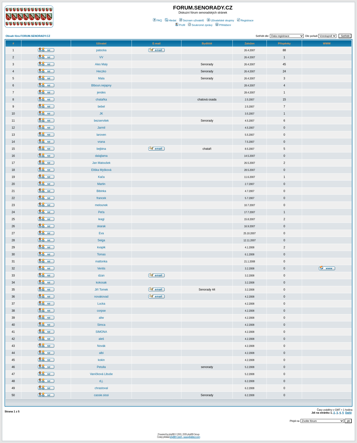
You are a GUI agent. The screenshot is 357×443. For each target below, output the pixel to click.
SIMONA (101, 332)
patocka (101, 50)
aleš (101, 339)
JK (101, 113)
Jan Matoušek (101, 163)
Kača (101, 177)
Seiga (101, 240)
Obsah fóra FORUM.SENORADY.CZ (28, 35)
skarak (101, 226)
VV (101, 57)
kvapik (101, 247)
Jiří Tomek (101, 289)
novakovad (101, 296)
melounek (101, 205)
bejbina (101, 148)
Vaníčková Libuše (101, 374)
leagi (101, 219)
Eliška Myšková (101, 170)
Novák (101, 346)
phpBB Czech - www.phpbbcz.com (185, 437)
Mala (101, 78)
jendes (101, 92)
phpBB (172, 434)
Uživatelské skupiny (220, 20)
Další (348, 412)
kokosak (101, 282)
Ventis (101, 268)
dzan (101, 275)
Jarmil (101, 127)
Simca (101, 324)
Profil (180, 25)
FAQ (157, 20)
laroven (101, 134)
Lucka (101, 303)
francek (101, 198)
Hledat (170, 20)
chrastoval (101, 388)
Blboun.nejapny (101, 85)
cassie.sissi (101, 395)
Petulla (101, 367)
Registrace (245, 20)
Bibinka (101, 191)
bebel (101, 106)
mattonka (101, 261)
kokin (101, 360)
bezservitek (101, 120)
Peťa (101, 212)
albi (101, 353)
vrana (101, 141)
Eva (101, 233)
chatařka (101, 99)
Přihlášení (223, 25)
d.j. (101, 381)
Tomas (101, 254)
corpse (101, 310)
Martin (101, 184)
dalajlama (101, 156)
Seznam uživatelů (191, 20)
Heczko (101, 71)
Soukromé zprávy (200, 25)
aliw (101, 317)
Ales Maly (101, 64)
